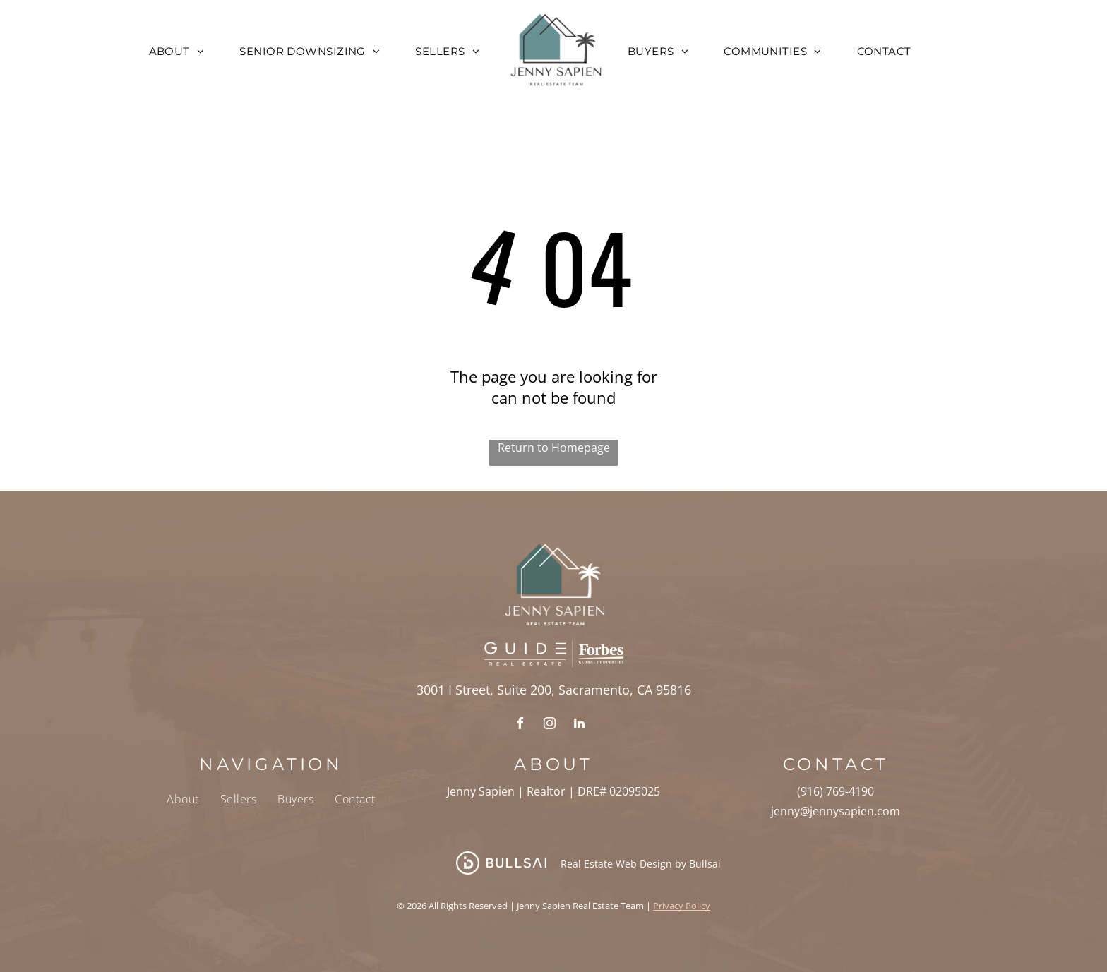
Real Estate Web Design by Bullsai (641, 863)
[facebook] (519, 725)
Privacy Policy (681, 905)
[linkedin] (579, 725)
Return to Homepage (554, 447)
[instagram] (549, 725)
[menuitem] (176, 51)
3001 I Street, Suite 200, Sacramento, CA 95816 (554, 689)
